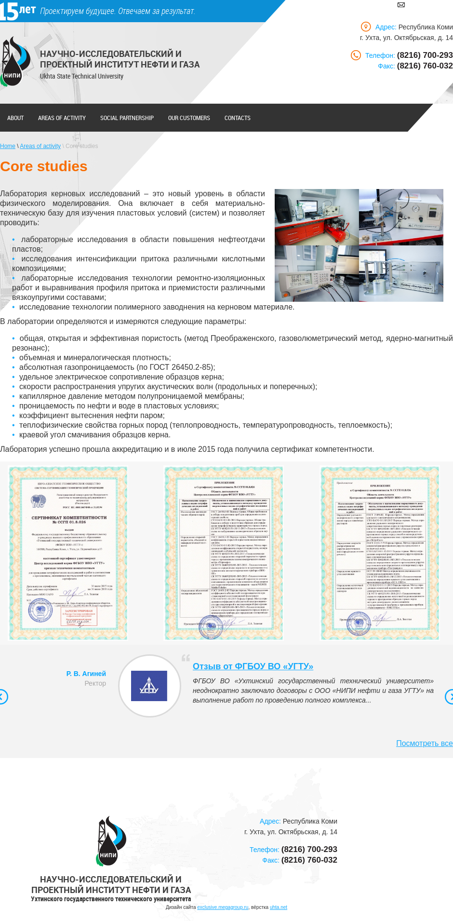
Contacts (238, 117)
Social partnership (127, 117)
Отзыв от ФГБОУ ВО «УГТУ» (253, 666)
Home (7, 146)
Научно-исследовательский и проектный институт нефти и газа (120, 59)
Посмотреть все (424, 743)
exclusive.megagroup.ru (222, 907)
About (15, 117)
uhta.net (278, 907)
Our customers (189, 117)
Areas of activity (62, 117)
